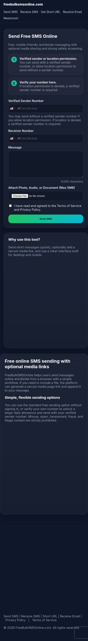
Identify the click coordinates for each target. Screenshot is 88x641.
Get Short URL (50, 12)
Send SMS (11, 12)
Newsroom (11, 18)
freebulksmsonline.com (23, 4)
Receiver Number (21, 131)
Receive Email (72, 12)
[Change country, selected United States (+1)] (15, 108)
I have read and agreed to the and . (48, 208)
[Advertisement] (41, 301)
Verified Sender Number (26, 101)
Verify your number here (38, 82)
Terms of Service (69, 206)
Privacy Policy (30, 210)
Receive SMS (29, 12)
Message (15, 147)
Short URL (50, 616)
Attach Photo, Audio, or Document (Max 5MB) (41, 188)
